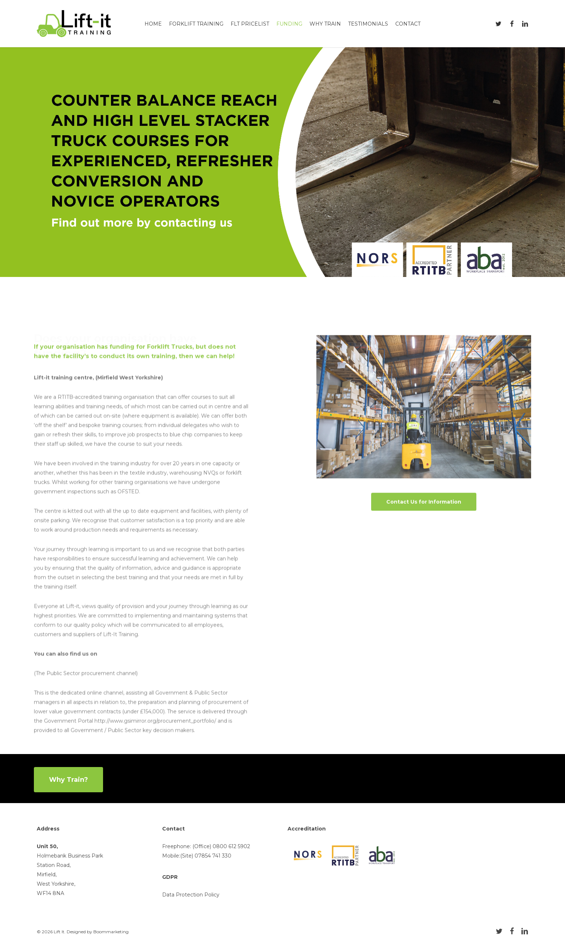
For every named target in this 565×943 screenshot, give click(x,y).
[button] (423, 513)
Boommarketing (111, 931)
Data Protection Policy (190, 894)
